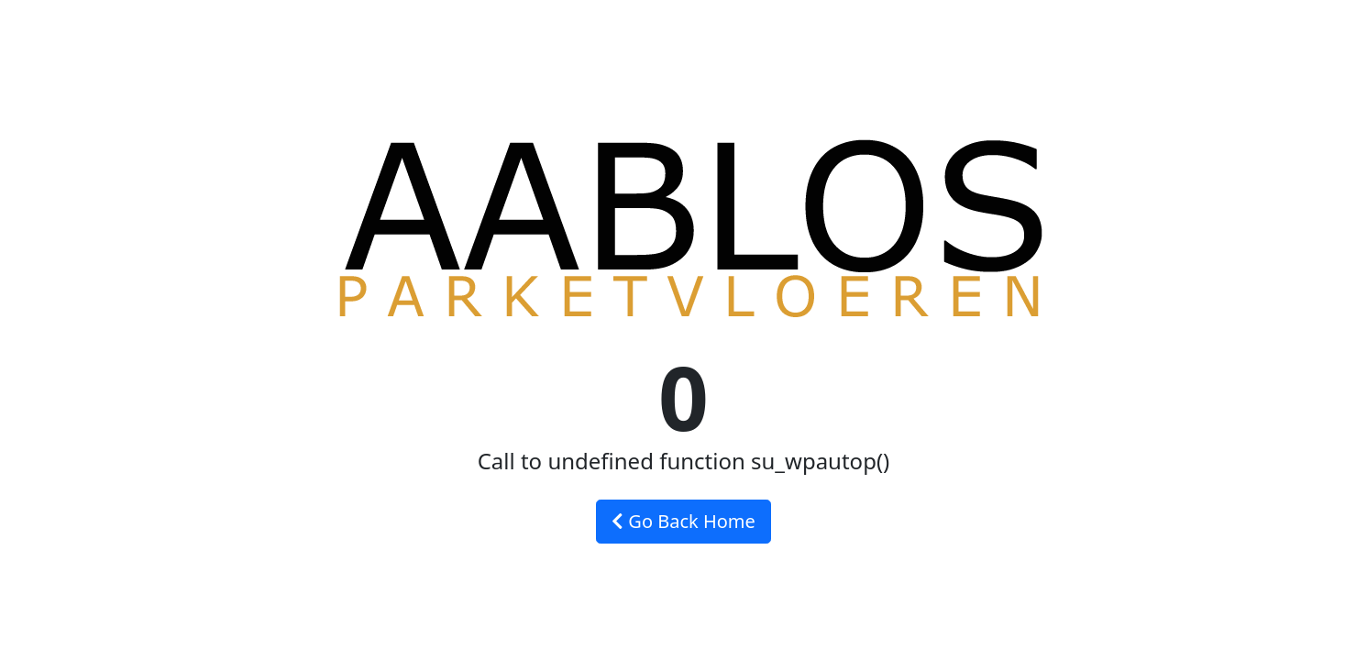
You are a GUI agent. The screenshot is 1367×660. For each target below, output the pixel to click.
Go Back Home (683, 521)
